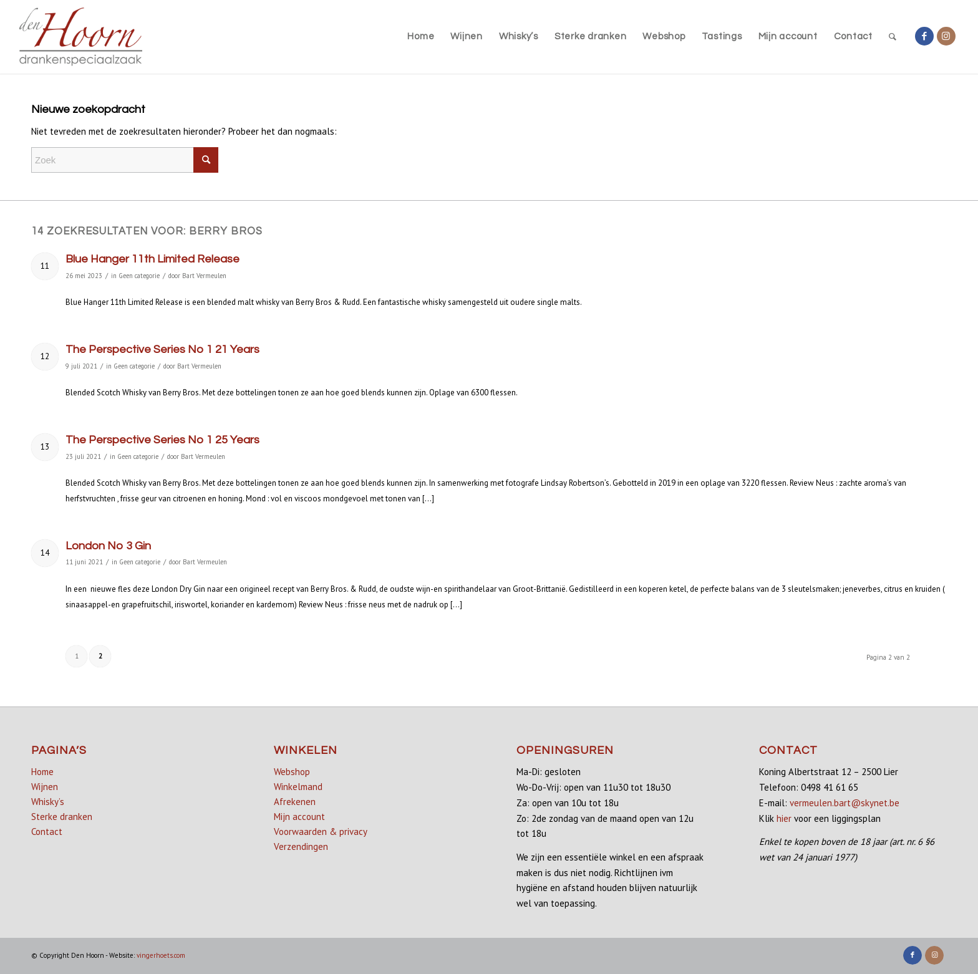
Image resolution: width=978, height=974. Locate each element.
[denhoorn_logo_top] (80, 37)
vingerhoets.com (161, 955)
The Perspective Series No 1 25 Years (162, 440)
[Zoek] (893, 37)
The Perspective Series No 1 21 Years (162, 349)
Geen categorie (139, 275)
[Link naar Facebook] (924, 36)
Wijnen (44, 787)
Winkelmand (298, 787)
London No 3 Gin (108, 546)
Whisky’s (47, 802)
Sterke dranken (61, 816)
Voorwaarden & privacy (320, 831)
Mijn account (299, 816)
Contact (46, 831)
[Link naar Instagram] (946, 36)
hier (784, 818)
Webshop (292, 772)
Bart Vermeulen (204, 275)
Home (42, 772)
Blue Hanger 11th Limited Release (152, 259)
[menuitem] (420, 37)
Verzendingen (301, 846)
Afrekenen (295, 802)
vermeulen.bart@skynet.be (844, 803)
